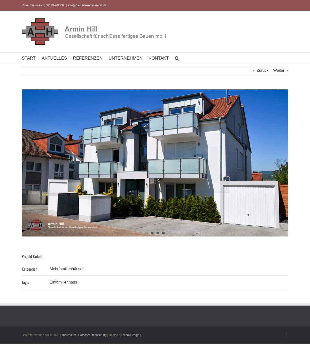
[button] (177, 58)
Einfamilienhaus (63, 282)
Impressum (69, 335)
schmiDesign (131, 335)
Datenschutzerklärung (92, 335)
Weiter (278, 70)
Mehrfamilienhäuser (67, 269)
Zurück (263, 70)
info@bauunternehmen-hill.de (87, 5)
